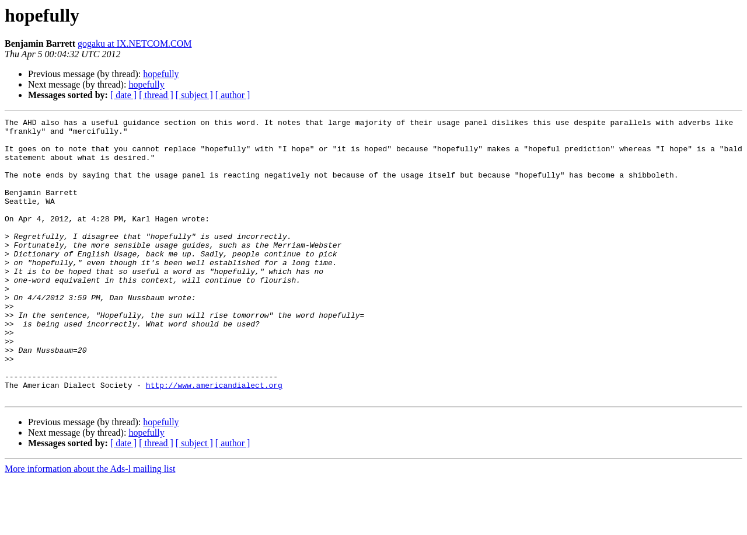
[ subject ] (194, 95)
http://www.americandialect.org (214, 439)
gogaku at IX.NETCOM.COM (135, 43)
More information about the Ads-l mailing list (90, 525)
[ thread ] (156, 95)
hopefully (161, 74)
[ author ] (232, 95)
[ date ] (123, 95)
